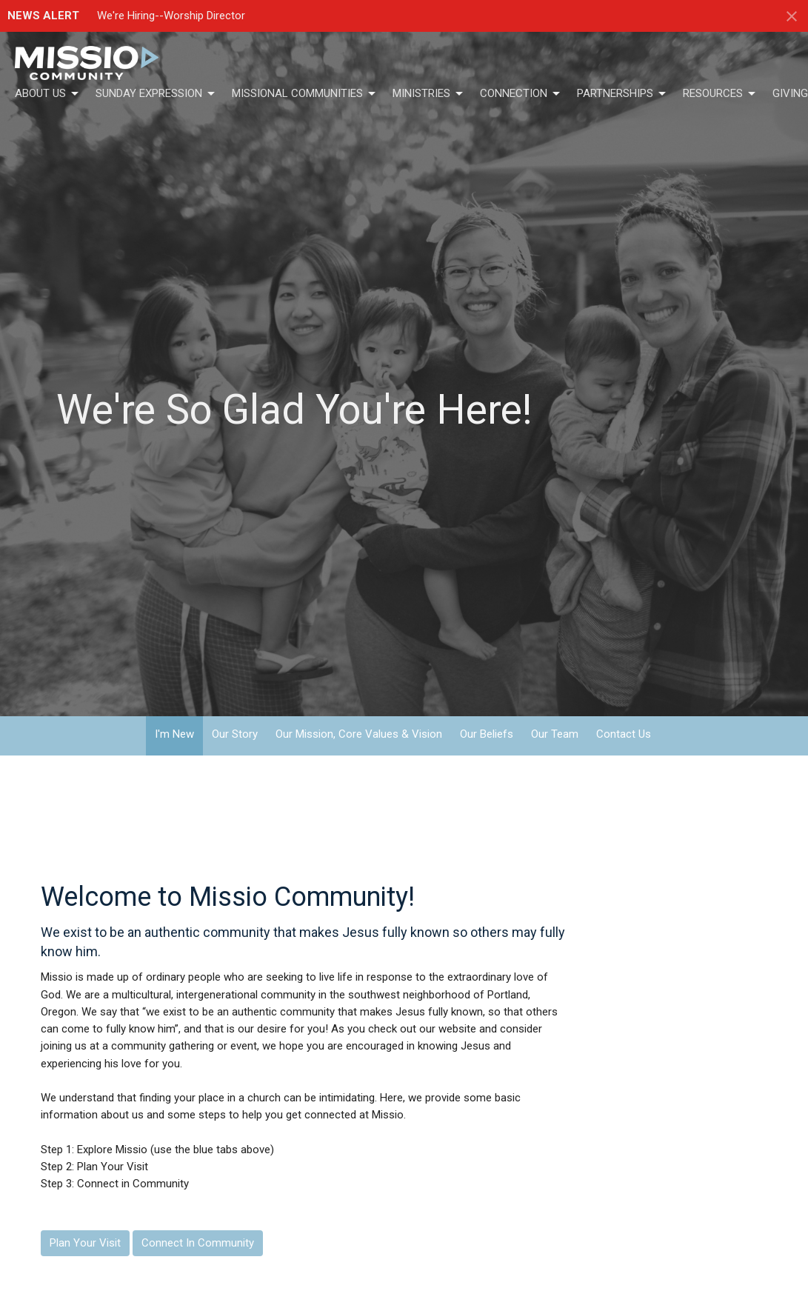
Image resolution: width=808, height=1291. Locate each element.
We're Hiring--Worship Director (171, 15)
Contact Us (623, 734)
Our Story (235, 734)
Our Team (554, 734)
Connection (521, 94)
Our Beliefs (486, 734)
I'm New (174, 734)
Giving (790, 93)
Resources (720, 94)
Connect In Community (197, 1243)
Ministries (429, 94)
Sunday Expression (156, 94)
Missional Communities (305, 94)
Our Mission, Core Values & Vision (359, 734)
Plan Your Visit (85, 1243)
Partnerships (622, 94)
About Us (48, 94)
